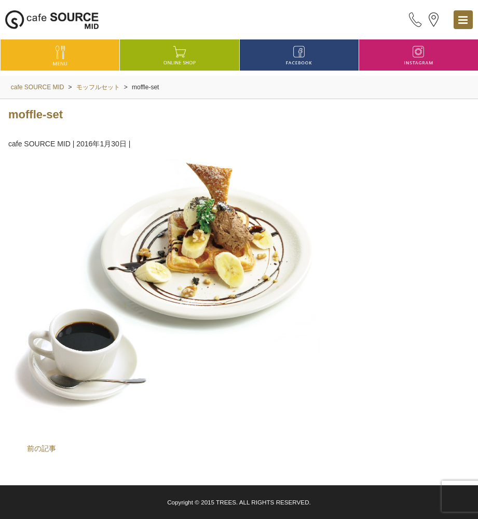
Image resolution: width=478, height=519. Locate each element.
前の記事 (41, 448)
